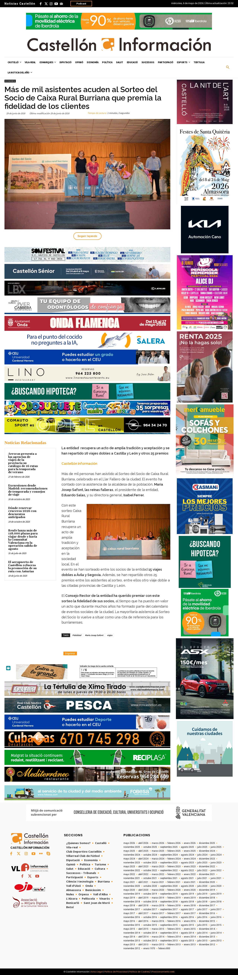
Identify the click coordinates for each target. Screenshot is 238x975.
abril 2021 (143, 882)
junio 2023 (216, 863)
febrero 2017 (174, 913)
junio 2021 (216, 878)
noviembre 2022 (131, 870)
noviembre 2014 (131, 933)
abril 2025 (143, 851)
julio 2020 (202, 886)
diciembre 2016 (207, 913)
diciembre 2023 (207, 859)
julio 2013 (202, 941)
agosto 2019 (187, 894)
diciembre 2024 (207, 851)
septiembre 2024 (169, 855)
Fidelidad (76, 635)
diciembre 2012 (207, 944)
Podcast (81, 3)
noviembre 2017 (131, 909)
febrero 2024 (174, 859)
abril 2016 (143, 921)
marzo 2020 (158, 890)
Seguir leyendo (87, 236)
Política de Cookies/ (139, 971)
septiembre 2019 (169, 894)
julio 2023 (202, 863)
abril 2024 (143, 859)
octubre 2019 (150, 894)
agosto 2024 (187, 855)
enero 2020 (190, 890)
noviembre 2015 (131, 925)
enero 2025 (190, 851)
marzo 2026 (158, 843)
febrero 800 (164, 948)
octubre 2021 (150, 878)
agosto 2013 (187, 941)
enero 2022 (190, 874)
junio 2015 (216, 925)
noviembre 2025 (131, 847)
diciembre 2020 (207, 882)
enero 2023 (190, 866)
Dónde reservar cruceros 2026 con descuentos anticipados (22, 512)
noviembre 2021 (131, 878)
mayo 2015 (129, 929)
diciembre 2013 (207, 937)
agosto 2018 (187, 902)
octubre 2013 (150, 941)
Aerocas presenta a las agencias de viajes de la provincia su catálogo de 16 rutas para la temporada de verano (23, 463)
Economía (10, 81)
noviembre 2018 (131, 902)
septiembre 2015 (169, 925)
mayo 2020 (129, 890)
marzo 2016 (158, 921)
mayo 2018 (129, 905)
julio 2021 (202, 878)
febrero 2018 (174, 905)
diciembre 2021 (207, 874)
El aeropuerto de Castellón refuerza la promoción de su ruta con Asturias (22, 566)
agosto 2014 (187, 933)
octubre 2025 (150, 847)
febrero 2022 (174, 874)
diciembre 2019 (207, 890)
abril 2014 (143, 937)
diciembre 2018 (207, 898)
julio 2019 (202, 894)
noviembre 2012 (131, 948)
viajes (109, 635)
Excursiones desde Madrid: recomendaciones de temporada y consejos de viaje (27, 490)
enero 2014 (190, 937)
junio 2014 (216, 933)
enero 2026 (190, 843)
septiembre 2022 (169, 870)
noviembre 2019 (131, 894)
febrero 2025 (174, 851)
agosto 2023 (187, 863)
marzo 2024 (158, 859)
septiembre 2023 (169, 863)
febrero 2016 (174, 921)
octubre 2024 (150, 855)
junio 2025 (216, 847)
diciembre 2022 (207, 866)
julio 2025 (202, 847)
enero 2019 (190, 898)
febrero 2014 (174, 937)
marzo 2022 (158, 874)
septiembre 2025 (169, 847)
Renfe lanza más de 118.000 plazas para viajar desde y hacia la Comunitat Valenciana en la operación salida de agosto (23, 540)
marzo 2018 (158, 905)
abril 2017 (143, 913)
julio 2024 (202, 855)
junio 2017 (216, 909)
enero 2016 (190, 921)
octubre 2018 (150, 902)
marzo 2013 (158, 944)
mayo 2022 (129, 874)
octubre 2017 (150, 909)
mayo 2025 (129, 851)
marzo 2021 (158, 882)
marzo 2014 (158, 937)
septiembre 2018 (169, 902)
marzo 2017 (158, 913)
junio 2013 (216, 941)
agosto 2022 (187, 870)
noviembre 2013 (131, 941)
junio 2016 (216, 917)
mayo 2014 (129, 937)
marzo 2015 (158, 929)
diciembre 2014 (207, 929)
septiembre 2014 (169, 933)
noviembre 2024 (131, 855)
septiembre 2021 (169, 878)
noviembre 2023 (131, 863)
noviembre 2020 (131, 886)
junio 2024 (216, 855)
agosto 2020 (187, 886)
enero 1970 (149, 948)
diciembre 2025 (207, 843)
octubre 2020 (150, 886)
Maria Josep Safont (94, 635)
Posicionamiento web (163, 971)
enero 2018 (190, 905)
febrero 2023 (174, 866)
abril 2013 (143, 944)
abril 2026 (143, 843)
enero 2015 (190, 929)
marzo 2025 (158, 851)
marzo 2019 (158, 898)
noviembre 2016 (131, 917)
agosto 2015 (187, 925)
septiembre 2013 (169, 941)
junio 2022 (216, 870)
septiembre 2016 (169, 917)
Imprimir (70, 653)
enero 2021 (190, 882)
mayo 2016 (129, 921)
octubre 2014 (150, 933)
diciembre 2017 (207, 905)
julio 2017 (202, 909)
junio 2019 (216, 894)
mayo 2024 (129, 859)
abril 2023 (143, 866)
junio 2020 (216, 886)
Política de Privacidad (116, 971)
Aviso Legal (97, 971)
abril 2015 (143, 929)
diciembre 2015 (207, 921)
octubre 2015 (150, 925)
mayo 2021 (129, 882)
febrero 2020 (174, 890)
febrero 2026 (174, 843)
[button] (227, 67)
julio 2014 (202, 933)
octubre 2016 (150, 917)
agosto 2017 (187, 909)
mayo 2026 (129, 843)
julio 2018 (202, 902)
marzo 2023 (158, 866)
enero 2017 (190, 913)
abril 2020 (143, 890)
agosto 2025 (187, 847)
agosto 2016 (187, 917)
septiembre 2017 (169, 909)
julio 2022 (202, 870)
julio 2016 (202, 917)
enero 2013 (190, 944)
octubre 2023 (150, 863)
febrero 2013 (174, 944)
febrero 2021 (174, 882)
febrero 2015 (174, 929)
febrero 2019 (174, 898)
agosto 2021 (187, 878)
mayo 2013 (129, 944)
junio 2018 (216, 902)
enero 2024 (190, 859)
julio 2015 (202, 925)
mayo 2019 (129, 898)
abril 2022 (143, 874)
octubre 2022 (150, 870)
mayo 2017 (129, 913)
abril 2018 (143, 905)
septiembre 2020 (169, 886)
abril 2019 (143, 898)
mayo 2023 (129, 866)
